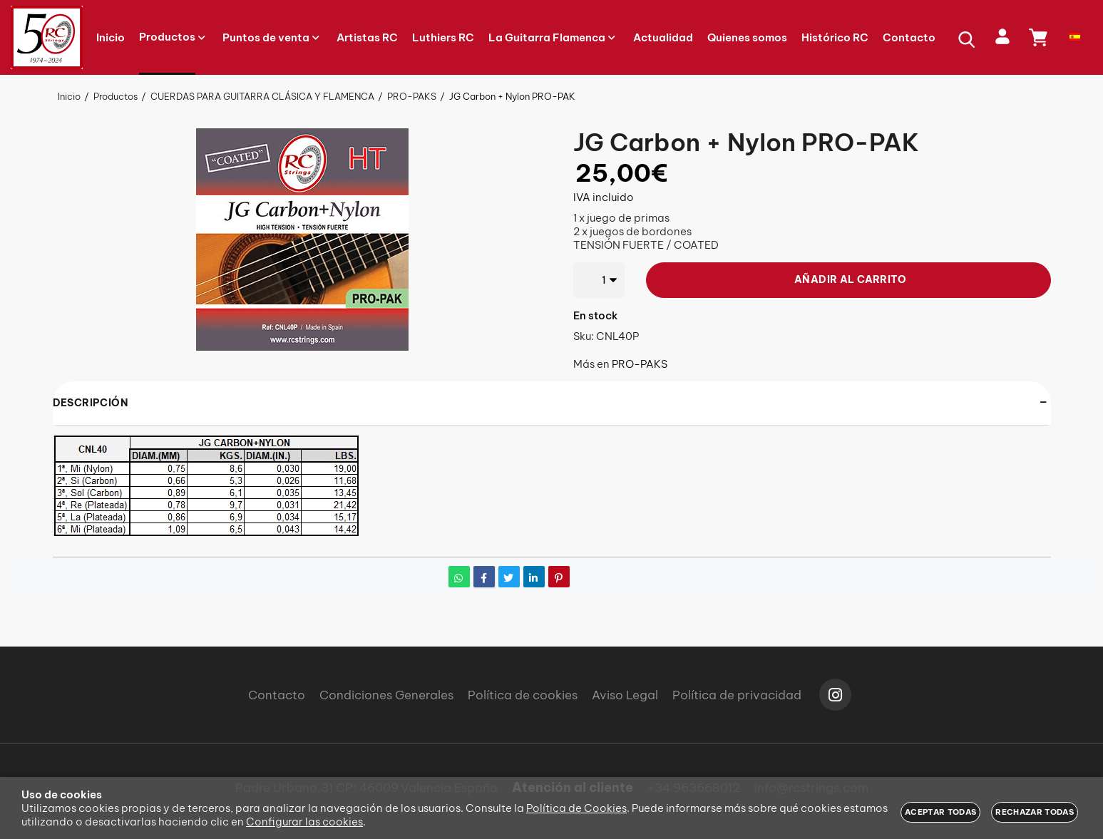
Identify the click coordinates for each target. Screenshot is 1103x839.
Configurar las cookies (304, 821)
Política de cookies (523, 695)
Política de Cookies (576, 808)
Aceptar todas (940, 812)
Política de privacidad (736, 695)
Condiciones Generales (386, 695)
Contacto (276, 695)
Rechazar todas (1034, 812)
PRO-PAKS (639, 364)
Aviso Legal (625, 695)
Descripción (90, 402)
